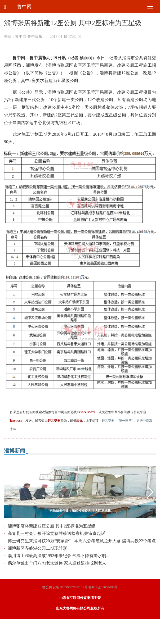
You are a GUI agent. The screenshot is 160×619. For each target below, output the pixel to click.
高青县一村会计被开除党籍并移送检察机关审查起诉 (56, 533)
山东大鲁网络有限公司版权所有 (80, 608)
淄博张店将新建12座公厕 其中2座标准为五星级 (52, 526)
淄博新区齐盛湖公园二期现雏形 (37, 548)
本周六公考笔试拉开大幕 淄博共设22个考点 (115, 541)
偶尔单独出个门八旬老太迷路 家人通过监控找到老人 (57, 563)
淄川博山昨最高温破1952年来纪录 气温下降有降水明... (58, 555)
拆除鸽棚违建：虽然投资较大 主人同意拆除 (80, 511)
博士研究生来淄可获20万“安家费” (39, 541)
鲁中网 (24, 6)
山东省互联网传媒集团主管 (80, 598)
